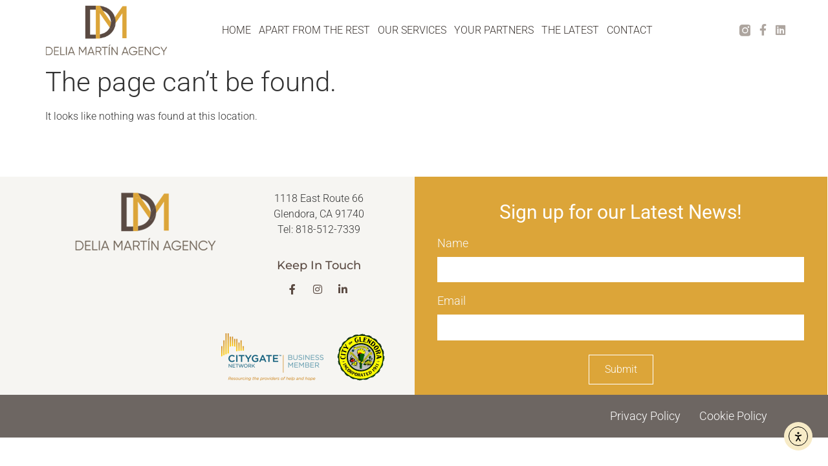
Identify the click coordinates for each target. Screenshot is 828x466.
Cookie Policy (733, 416)
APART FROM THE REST (314, 30)
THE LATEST (570, 30)
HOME (236, 30)
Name (452, 245)
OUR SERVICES (412, 30)
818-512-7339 (328, 231)
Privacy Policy (645, 416)
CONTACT (630, 30)
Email (451, 302)
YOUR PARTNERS (494, 30)
